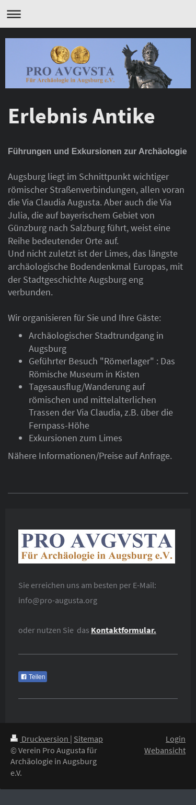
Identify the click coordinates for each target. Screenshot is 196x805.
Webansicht (165, 750)
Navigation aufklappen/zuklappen (98, 14)
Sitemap (88, 739)
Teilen (32, 677)
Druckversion (40, 739)
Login (176, 739)
